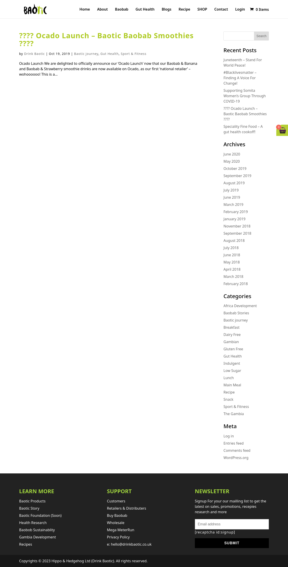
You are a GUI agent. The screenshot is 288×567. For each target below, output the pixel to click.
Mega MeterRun (120, 529)
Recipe (184, 9)
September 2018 (237, 233)
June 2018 (231, 254)
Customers (116, 501)
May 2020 (231, 161)
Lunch (228, 377)
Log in (228, 436)
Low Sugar (232, 370)
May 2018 (231, 262)
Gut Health (145, 9)
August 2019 (234, 182)
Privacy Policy (118, 537)
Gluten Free (233, 348)
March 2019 (233, 204)
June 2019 (231, 197)
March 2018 (233, 276)
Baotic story (29, 508)
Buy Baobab (117, 515)
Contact (221, 9)
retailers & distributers (126, 508)
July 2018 (230, 247)
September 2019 (237, 175)
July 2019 (230, 190)
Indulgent (231, 363)
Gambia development (37, 537)
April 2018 (232, 269)
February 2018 (235, 283)
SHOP (202, 9)
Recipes (25, 544)
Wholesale (115, 522)
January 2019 (234, 218)
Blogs (166, 9)
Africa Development (240, 305)
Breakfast (231, 327)
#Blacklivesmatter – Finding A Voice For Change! (239, 78)
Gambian (231, 341)
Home (84, 9)
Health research (33, 522)
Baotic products (32, 501)
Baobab (121, 9)
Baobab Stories (236, 312)
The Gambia (233, 413)
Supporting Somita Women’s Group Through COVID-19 (244, 96)
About (102, 9)
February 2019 (235, 211)
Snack (228, 399)
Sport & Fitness (133, 54)
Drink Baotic (34, 54)
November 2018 (236, 226)
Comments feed (236, 450)
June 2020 (231, 154)
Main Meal (232, 384)
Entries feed (233, 443)
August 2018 (234, 240)
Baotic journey (86, 54)
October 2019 (234, 168)
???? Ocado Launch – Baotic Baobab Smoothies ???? (106, 39)
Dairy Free (232, 334)
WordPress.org (235, 457)
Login (240, 9)
